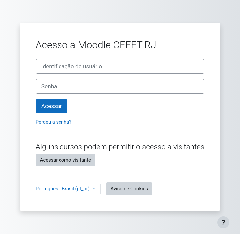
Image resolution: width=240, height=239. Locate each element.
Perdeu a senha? (53, 122)
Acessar (51, 106)
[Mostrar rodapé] (223, 222)
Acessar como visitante (65, 160)
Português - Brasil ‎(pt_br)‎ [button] (63, 189)
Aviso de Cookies (129, 189)
